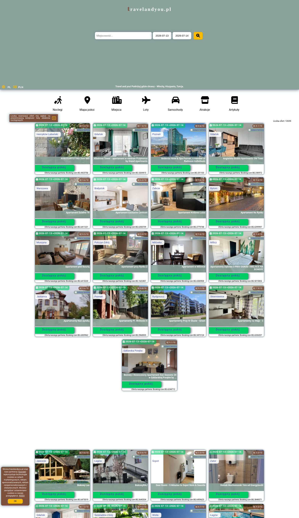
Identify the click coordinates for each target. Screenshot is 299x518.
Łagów (98, 461)
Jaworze (41, 461)
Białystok (99, 188)
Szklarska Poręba (132, 350)
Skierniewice (217, 296)
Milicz (213, 242)
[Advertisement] (149, 422)
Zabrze (156, 188)
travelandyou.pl (149, 9)
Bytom (213, 188)
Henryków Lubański (47, 134)
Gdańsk (98, 134)
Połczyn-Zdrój (101, 242)
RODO (22, 496)
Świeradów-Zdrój (103, 515)
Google (22, 472)
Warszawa (42, 188)
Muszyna (41, 242)
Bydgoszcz (158, 296)
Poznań (156, 134)
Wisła (155, 515)
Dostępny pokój (54, 167)
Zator (213, 461)
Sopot (155, 461)
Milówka (157, 242)
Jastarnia (41, 296)
